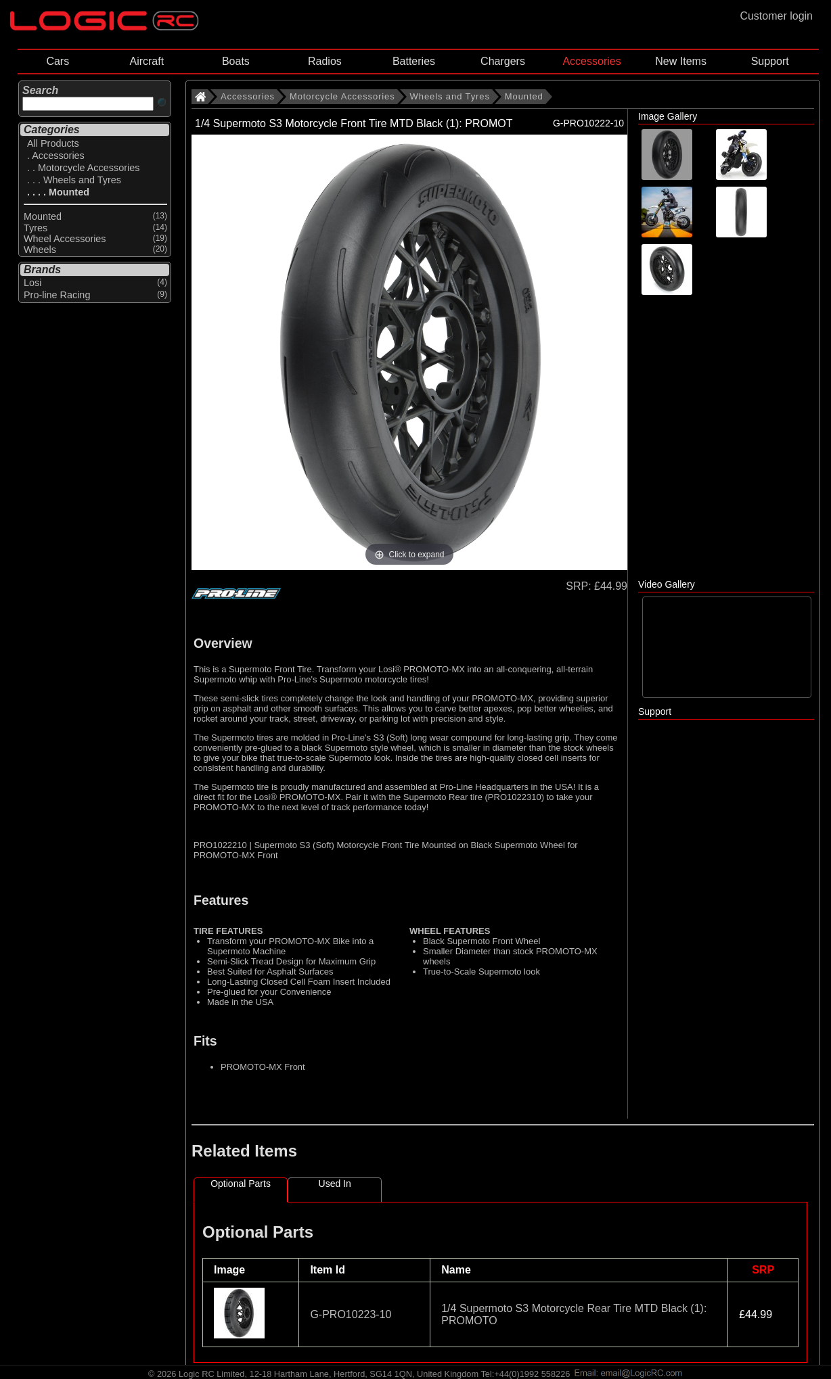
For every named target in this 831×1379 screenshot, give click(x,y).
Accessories (591, 61)
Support (770, 61)
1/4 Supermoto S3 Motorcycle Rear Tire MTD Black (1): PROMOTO (573, 1314)
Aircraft (146, 61)
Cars (57, 61)
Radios (325, 61)
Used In (335, 1183)
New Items (680, 61)
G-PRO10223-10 (350, 1314)
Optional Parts (240, 1183)
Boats (236, 61)
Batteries (413, 61)
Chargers (502, 61)
